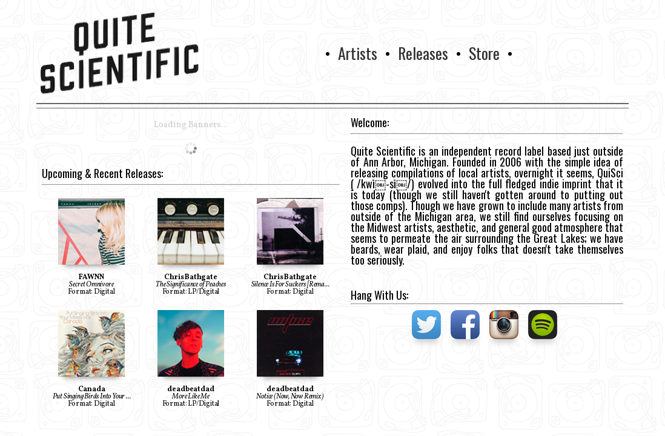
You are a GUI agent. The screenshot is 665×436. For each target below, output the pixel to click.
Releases (423, 53)
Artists (357, 53)
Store (484, 53)
